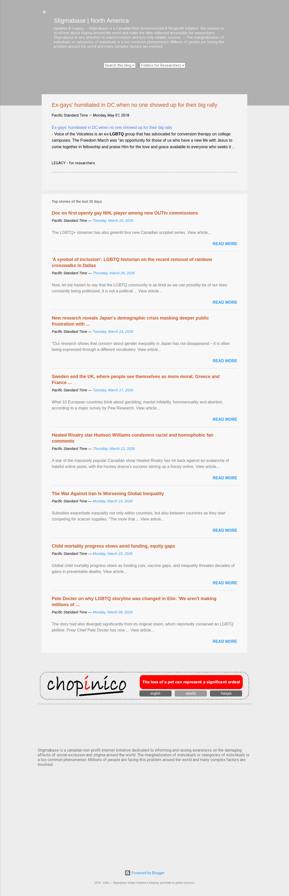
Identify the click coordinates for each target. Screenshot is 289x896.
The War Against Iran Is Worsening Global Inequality (108, 493)
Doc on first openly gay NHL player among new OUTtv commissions (125, 213)
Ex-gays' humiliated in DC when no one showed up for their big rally (112, 127)
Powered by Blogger (145, 873)
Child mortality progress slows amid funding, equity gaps (113, 546)
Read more (225, 244)
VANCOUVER (144, 725)
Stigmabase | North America (91, 20)
